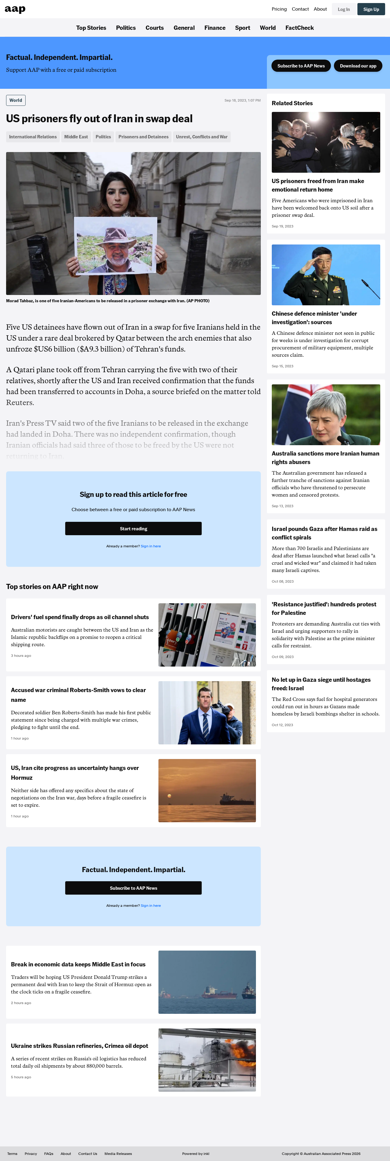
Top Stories (91, 27)
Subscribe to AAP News (301, 66)
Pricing (279, 9)
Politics (126, 27)
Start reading (133, 528)
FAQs (48, 1154)
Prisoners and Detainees (143, 136)
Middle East (76, 136)
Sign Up (371, 9)
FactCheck (299, 27)
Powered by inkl (195, 1154)
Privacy (31, 1154)
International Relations (33, 136)
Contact (300, 9)
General (184, 27)
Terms (12, 1154)
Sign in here (151, 546)
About (320, 9)
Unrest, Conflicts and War (202, 136)
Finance (214, 27)
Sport (242, 27)
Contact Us (87, 1154)
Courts (155, 27)
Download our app (358, 66)
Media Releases (118, 1154)
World (268, 27)
